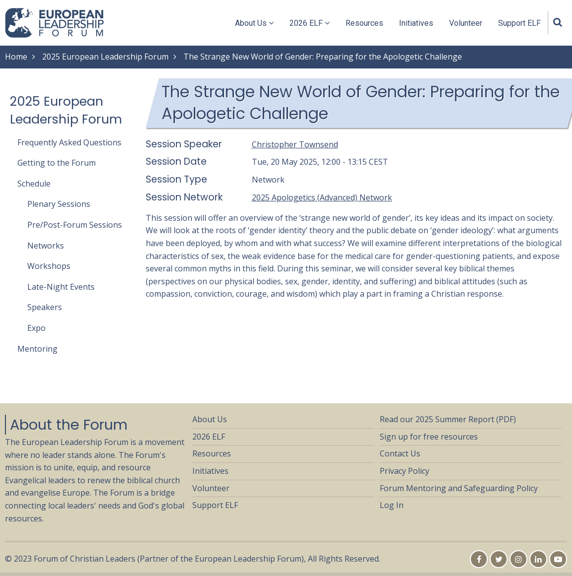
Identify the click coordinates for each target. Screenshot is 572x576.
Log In (391, 505)
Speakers (44, 307)
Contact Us (400, 453)
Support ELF (519, 23)
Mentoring (37, 348)
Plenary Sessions (58, 203)
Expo (36, 327)
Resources (364, 23)
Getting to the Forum (56, 162)
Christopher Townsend (295, 144)
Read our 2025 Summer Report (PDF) (448, 419)
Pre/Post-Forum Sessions (74, 224)
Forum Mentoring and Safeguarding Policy (459, 488)
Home (16, 56)
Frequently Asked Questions (69, 142)
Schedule (34, 183)
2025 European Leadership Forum (105, 56)
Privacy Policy (404, 470)
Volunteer (465, 23)
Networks (45, 245)
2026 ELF (309, 23)
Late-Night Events (61, 286)
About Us (254, 23)
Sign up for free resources (429, 436)
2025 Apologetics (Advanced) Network (322, 197)
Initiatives (416, 23)
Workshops (48, 265)
